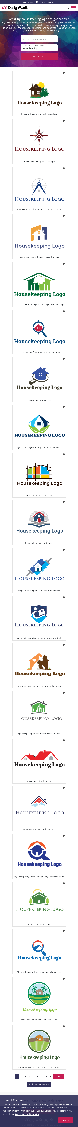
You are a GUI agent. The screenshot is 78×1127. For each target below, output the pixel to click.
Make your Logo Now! (39, 1084)
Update (39, 56)
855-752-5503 (28, 2)
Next (58, 1076)
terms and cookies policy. (27, 1114)
